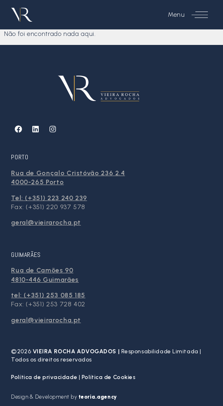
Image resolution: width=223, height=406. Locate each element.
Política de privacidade (44, 377)
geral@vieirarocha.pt (46, 222)
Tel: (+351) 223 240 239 (49, 198)
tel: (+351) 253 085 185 (48, 295)
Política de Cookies (109, 377)
